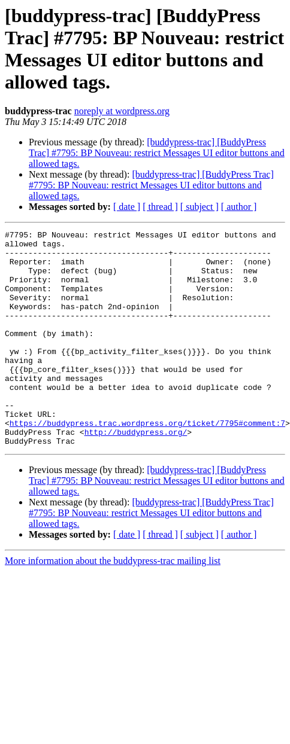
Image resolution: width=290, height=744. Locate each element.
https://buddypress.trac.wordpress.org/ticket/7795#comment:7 (147, 462)
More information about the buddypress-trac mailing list (112, 604)
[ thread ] (160, 207)
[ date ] (126, 207)
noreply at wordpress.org (122, 111)
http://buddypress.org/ (136, 473)
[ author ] (239, 207)
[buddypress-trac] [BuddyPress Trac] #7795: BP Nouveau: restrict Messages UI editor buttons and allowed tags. (157, 153)
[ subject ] (199, 207)
